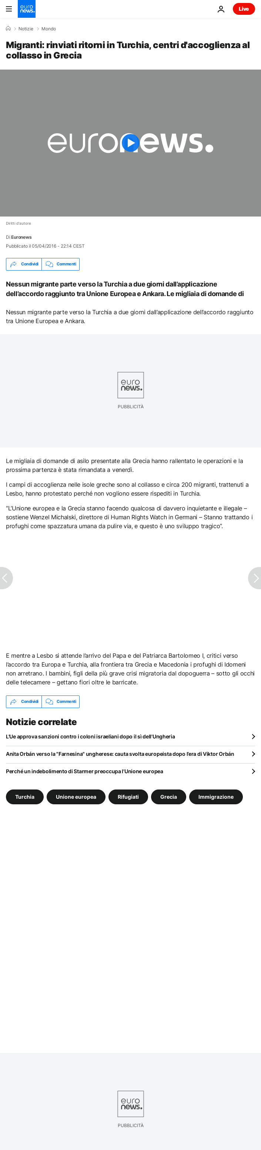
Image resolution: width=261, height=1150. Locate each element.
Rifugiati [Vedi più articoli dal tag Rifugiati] (128, 796)
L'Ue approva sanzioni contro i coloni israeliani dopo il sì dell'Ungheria (90, 736)
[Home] (8, 28)
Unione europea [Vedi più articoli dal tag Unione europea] (76, 796)
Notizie (26, 29)
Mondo (48, 29)
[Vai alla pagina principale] (27, 9)
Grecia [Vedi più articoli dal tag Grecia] (168, 796)
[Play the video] (130, 143)
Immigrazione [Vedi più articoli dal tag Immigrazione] (216, 796)
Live (244, 9)
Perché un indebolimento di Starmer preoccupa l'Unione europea (84, 771)
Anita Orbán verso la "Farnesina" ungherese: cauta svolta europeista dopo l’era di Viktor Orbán (120, 754)
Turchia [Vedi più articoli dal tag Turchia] (24, 796)
